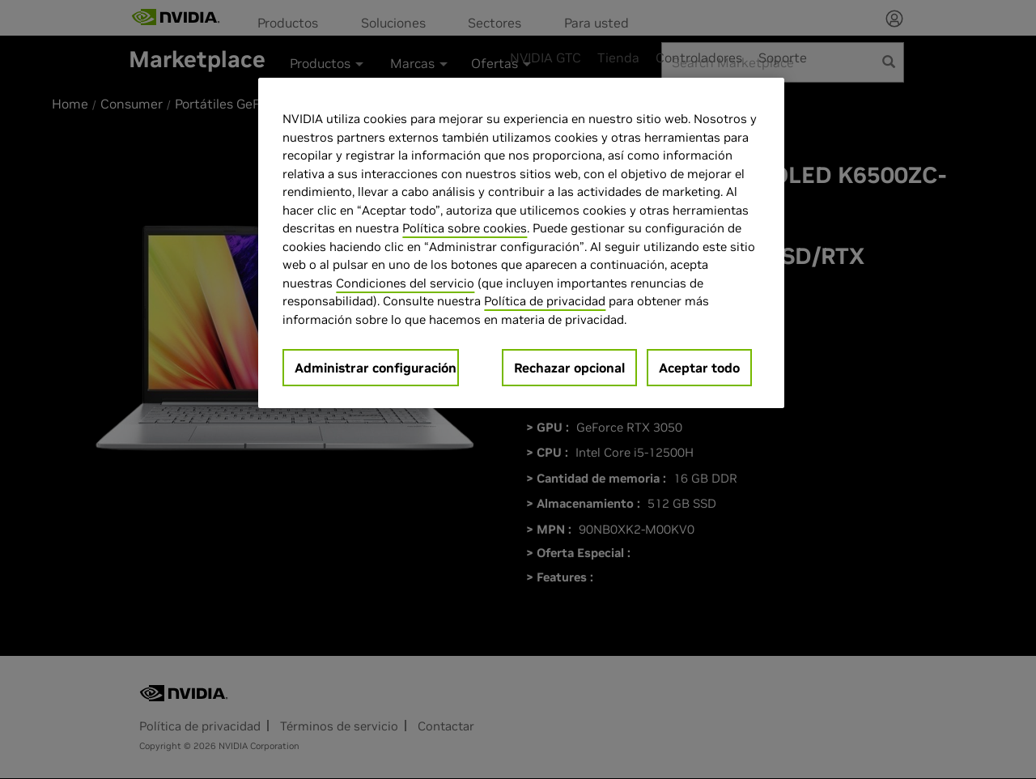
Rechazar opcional (569, 368)
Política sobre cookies (464, 228)
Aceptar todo (699, 368)
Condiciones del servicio (405, 283)
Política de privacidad (544, 301)
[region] (521, 243)
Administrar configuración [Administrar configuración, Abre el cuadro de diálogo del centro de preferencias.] (375, 368)
